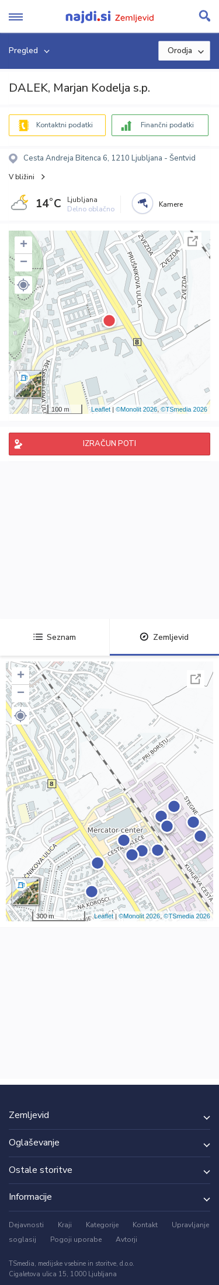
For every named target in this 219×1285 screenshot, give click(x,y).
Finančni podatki (167, 125)
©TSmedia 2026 (184, 409)
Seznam (54, 637)
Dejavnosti (26, 1225)
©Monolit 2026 (136, 409)
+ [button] (23, 245)
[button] (23, 285)
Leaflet (100, 409)
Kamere (171, 204)
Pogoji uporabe (76, 1239)
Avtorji (126, 1239)
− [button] (23, 262)
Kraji (65, 1225)
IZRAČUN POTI (109, 443)
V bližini (21, 177)
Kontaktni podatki (64, 125)
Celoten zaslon (192, 241)
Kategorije (102, 1225)
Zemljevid (164, 637)
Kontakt (145, 1225)
